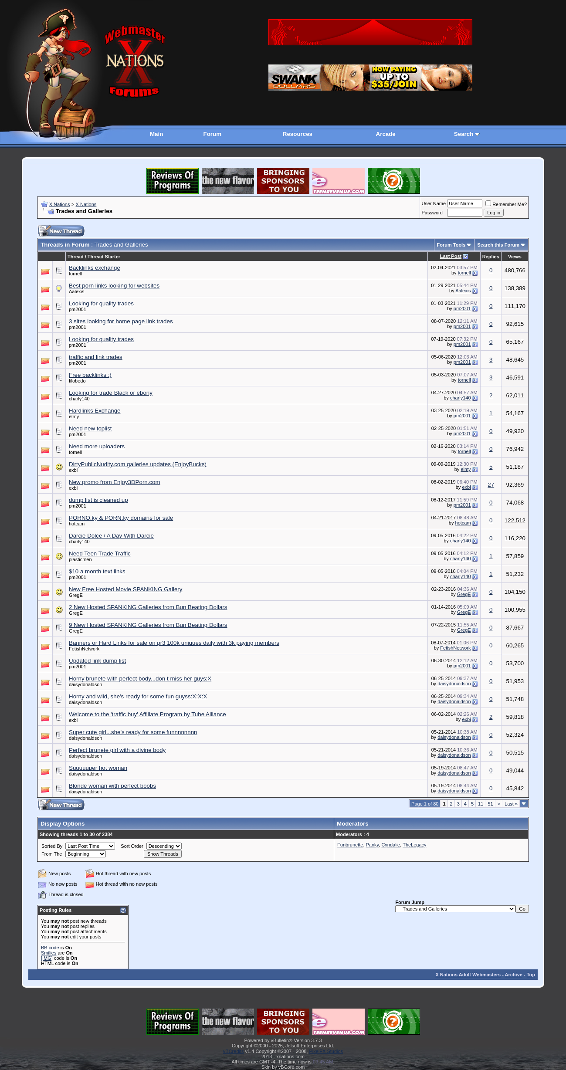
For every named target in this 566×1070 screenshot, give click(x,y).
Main (156, 134)
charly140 (79, 398)
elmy (74, 416)
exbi (73, 470)
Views (515, 256)
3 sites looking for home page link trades (121, 321)
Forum (212, 134)
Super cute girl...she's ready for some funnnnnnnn (133, 732)
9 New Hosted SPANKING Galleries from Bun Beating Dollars (148, 625)
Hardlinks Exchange (95, 410)
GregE (76, 595)
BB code (50, 947)
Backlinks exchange (94, 267)
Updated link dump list (97, 660)
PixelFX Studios (326, 1051)
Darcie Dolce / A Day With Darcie (111, 535)
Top (531, 974)
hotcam (77, 523)
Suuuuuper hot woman (98, 768)
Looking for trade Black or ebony (111, 392)
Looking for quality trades (101, 303)
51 (490, 803)
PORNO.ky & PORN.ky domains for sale (121, 518)
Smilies (48, 952)
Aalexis (76, 291)
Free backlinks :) (90, 375)
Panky (372, 844)
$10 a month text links (97, 571)
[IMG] (47, 958)
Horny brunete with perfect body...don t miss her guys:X (140, 678)
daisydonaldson (85, 684)
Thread (76, 256)
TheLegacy (414, 844)
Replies (490, 256)
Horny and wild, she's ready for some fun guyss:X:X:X (138, 696)
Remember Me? (506, 204)
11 (480, 803)
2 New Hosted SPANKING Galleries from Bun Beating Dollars (148, 607)
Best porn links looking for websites (114, 285)
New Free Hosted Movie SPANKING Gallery (125, 589)
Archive (513, 974)
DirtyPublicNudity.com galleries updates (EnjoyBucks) (138, 464)
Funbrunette (350, 844)
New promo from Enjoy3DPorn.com (114, 482)
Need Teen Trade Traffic (100, 553)
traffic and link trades (95, 357)
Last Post (451, 256)
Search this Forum (498, 244)
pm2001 (77, 309)
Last (511, 803)
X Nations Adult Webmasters (468, 974)
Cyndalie (390, 844)
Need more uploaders (97, 446)
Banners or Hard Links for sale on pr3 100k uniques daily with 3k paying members (174, 643)
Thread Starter (104, 256)
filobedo (77, 380)
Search (463, 134)
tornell (75, 273)
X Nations (59, 204)
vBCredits (233, 1051)
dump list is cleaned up (98, 500)
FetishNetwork (84, 648)
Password (432, 212)
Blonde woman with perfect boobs (112, 785)
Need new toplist (90, 428)
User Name (434, 203)
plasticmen (80, 559)
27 (491, 484)
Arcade (386, 134)
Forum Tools (451, 244)
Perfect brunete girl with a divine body (117, 750)
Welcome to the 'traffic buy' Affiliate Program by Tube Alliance (147, 714)
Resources (297, 134)
